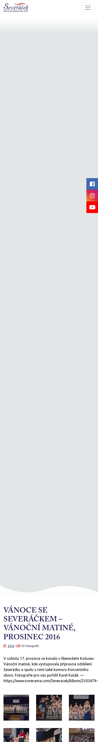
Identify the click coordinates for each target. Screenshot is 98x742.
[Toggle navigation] (87, 7)
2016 (11, 645)
